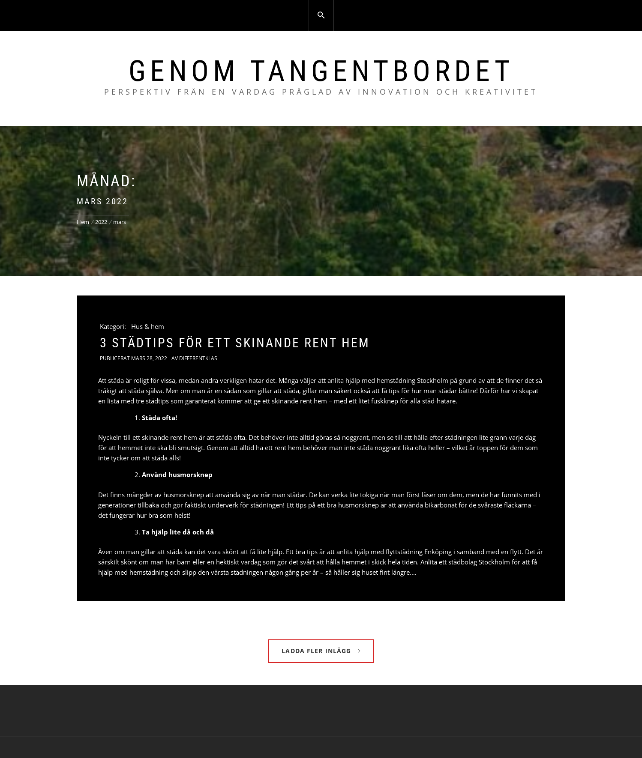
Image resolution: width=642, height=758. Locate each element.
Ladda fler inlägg (321, 651)
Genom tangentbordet (321, 71)
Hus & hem (147, 326)
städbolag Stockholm (479, 562)
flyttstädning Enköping (419, 551)
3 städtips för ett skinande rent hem (235, 342)
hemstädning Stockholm (412, 380)
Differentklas (198, 358)
